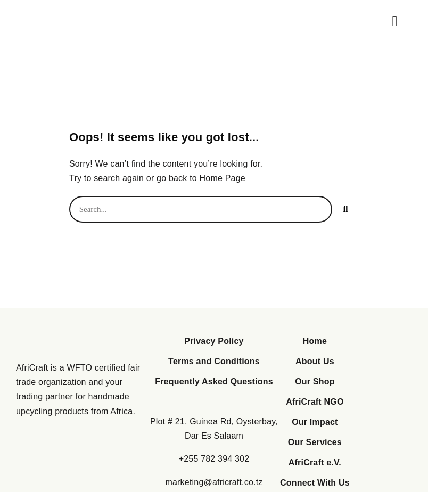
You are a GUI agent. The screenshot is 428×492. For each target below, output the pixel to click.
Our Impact (315, 422)
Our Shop (314, 381)
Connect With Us (315, 482)
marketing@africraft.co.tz (213, 482)
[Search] (345, 209)
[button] (395, 21)
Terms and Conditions (214, 361)
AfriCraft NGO (314, 401)
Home (315, 341)
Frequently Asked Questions (214, 381)
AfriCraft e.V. (315, 462)
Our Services (315, 442)
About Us (314, 361)
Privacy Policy (213, 341)
